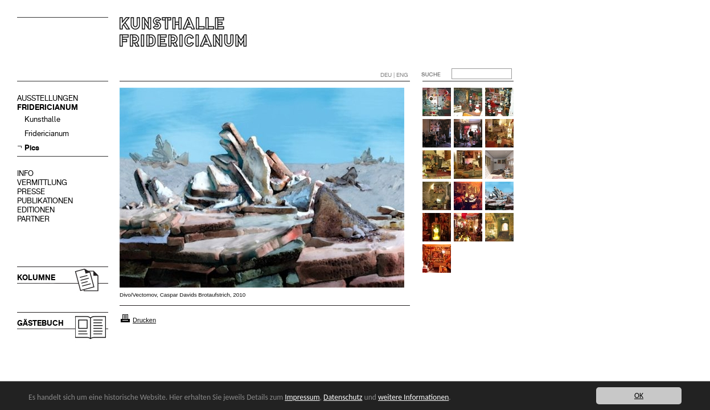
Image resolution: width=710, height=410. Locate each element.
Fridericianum (46, 133)
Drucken (144, 320)
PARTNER (33, 219)
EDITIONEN (36, 210)
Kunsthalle (42, 119)
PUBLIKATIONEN (45, 200)
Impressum (302, 397)
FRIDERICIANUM (47, 107)
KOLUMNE (36, 277)
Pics (31, 148)
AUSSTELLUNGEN (47, 98)
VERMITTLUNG (42, 182)
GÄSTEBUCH (40, 323)
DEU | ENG (394, 75)
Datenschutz (342, 397)
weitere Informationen (413, 397)
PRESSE (31, 191)
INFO (25, 173)
